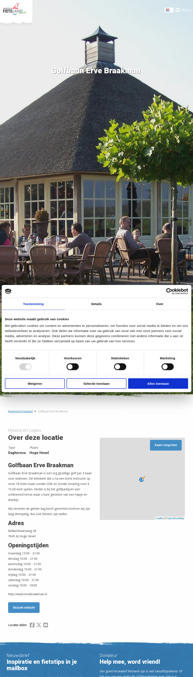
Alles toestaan (158, 383)
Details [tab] (96, 303)
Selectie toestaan (96, 383)
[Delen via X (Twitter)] (39, 625)
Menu (186, 10)
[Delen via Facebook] (32, 625)
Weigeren (35, 383)
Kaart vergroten (166, 445)
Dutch (169, 10)
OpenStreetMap (175, 518)
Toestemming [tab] (33, 303)
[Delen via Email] (45, 625)
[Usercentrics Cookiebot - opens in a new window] (169, 291)
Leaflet (159, 518)
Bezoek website (24, 607)
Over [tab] (159, 303)
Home (16, 10)
